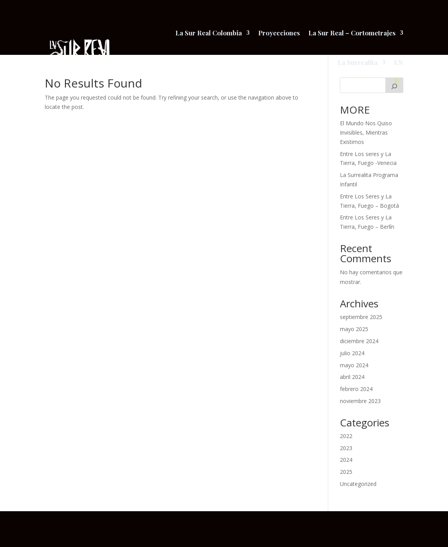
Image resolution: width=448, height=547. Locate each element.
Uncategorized (358, 483)
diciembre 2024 (359, 341)
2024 (346, 459)
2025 (346, 471)
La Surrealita (358, 62)
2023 (346, 448)
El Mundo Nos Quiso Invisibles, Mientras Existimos (366, 132)
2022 (346, 436)
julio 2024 (352, 353)
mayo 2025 (354, 329)
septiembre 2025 (361, 317)
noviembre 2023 (360, 401)
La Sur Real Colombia (208, 32)
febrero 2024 (356, 389)
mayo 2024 (354, 365)
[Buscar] (394, 85)
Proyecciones (279, 32)
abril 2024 (352, 376)
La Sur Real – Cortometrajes (352, 32)
